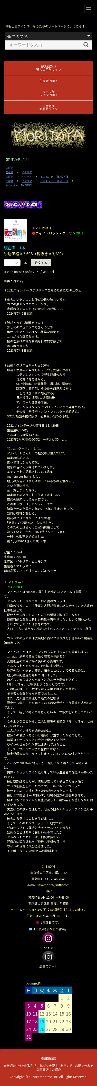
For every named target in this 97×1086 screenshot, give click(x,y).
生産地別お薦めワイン (48, 107)
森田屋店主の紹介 (48, 1069)
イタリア (27, 172)
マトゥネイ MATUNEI (19, 185)
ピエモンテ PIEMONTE (54, 176)
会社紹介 (9, 1065)
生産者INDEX (48, 80)
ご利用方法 (65, 1065)
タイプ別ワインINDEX (48, 93)
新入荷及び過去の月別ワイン (48, 68)
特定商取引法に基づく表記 (36, 1065)
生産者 (9, 167)
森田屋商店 (48, 1058)
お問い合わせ (84, 1065)
